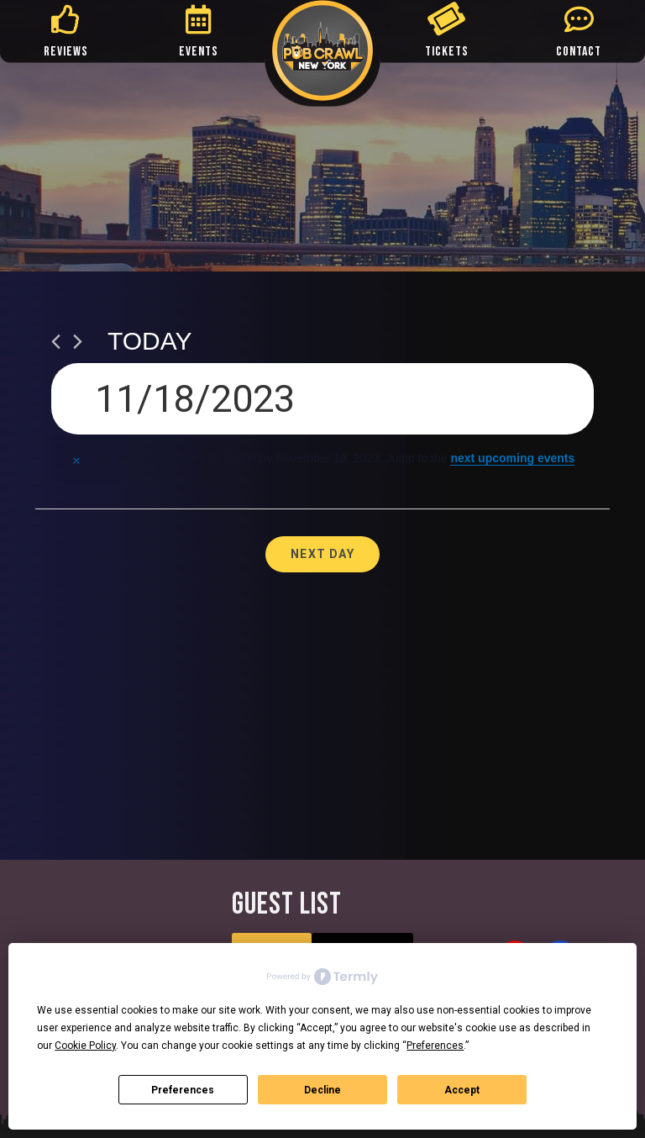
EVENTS (198, 52)
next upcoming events (512, 458)
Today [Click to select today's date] (150, 341)
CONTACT (578, 52)
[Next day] (77, 342)
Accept (462, 1090)
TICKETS (447, 52)
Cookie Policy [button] (85, 1045)
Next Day (322, 554)
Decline (322, 1090)
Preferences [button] (435, 1045)
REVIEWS (66, 52)
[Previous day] (55, 342)
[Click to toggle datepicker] (322, 399)
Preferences (182, 1090)
